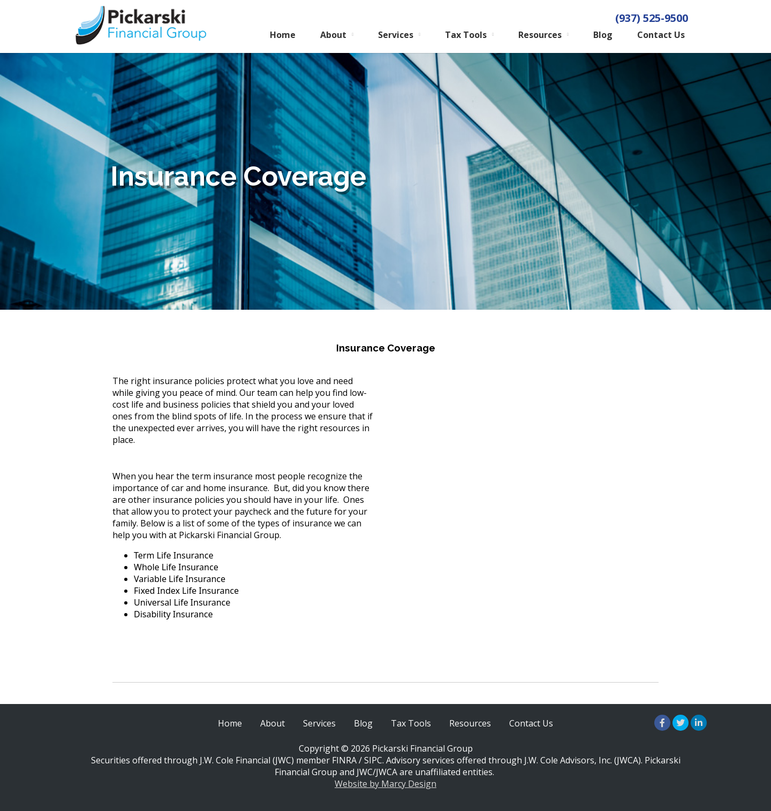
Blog (603, 35)
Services (395, 35)
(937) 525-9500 (651, 18)
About (333, 35)
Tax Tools (466, 35)
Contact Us (661, 35)
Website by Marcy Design (385, 784)
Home (283, 35)
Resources (540, 35)
